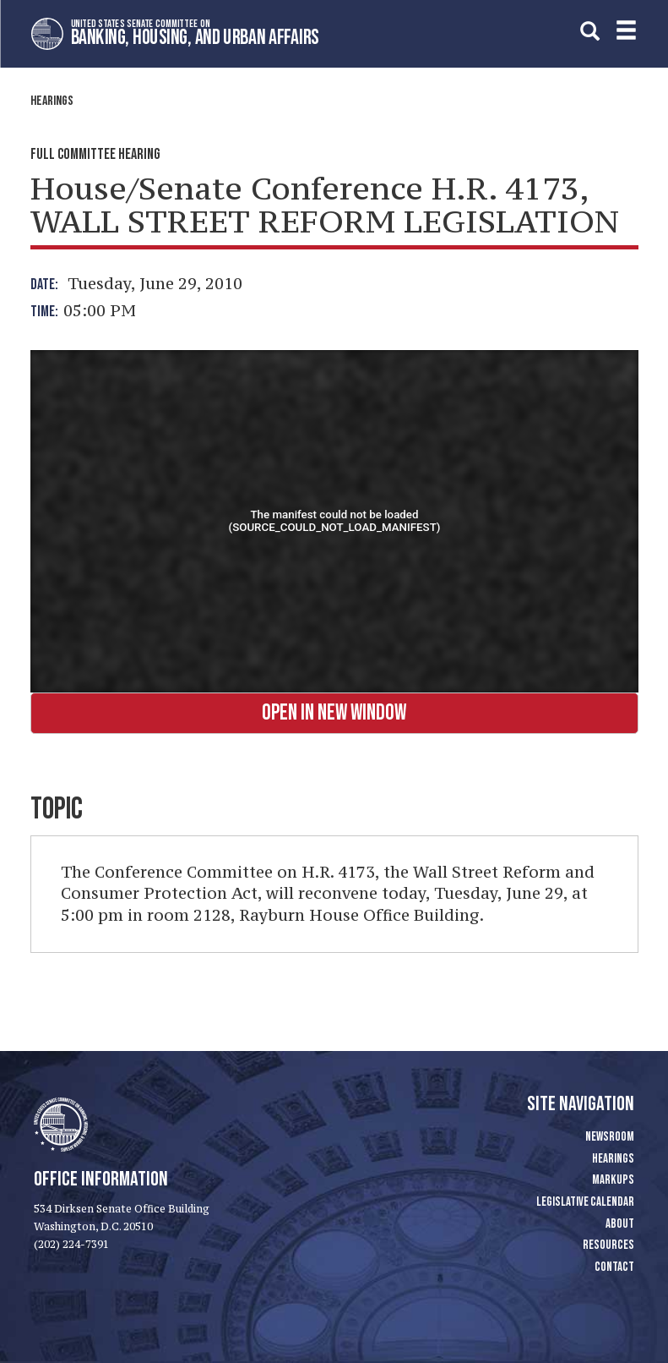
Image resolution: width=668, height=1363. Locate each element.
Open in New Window (334, 713)
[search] (590, 30)
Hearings (51, 101)
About (620, 1224)
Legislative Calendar (585, 1202)
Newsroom (609, 1137)
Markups (613, 1180)
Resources (608, 1245)
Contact (614, 1267)
